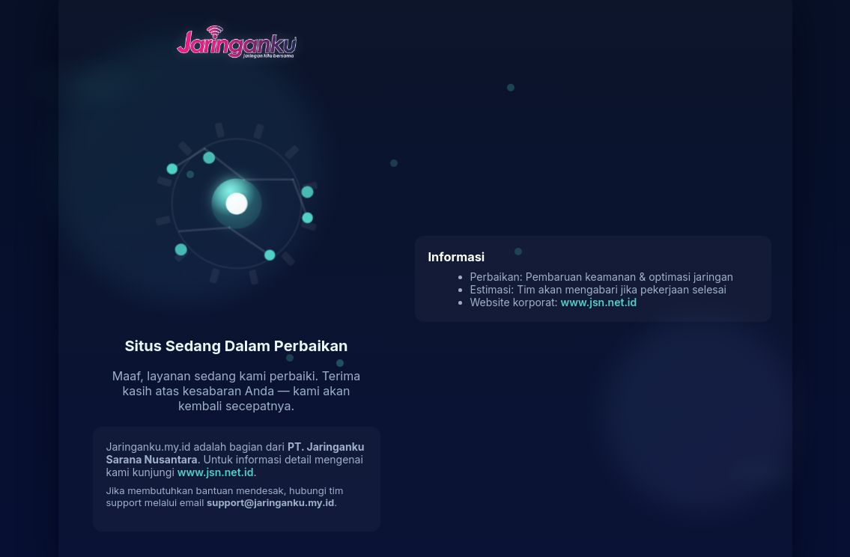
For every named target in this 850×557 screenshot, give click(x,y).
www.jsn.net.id (215, 472)
